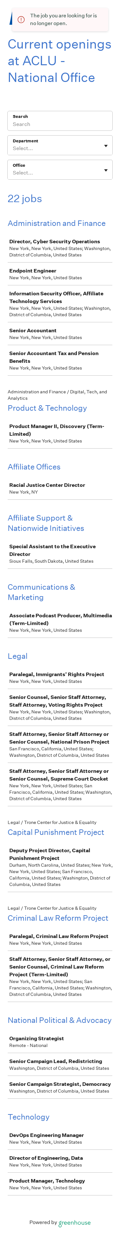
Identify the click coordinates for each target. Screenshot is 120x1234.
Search (20, 116)
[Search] (60, 125)
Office (19, 165)
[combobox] (13, 148)
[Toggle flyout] (106, 146)
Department (25, 141)
